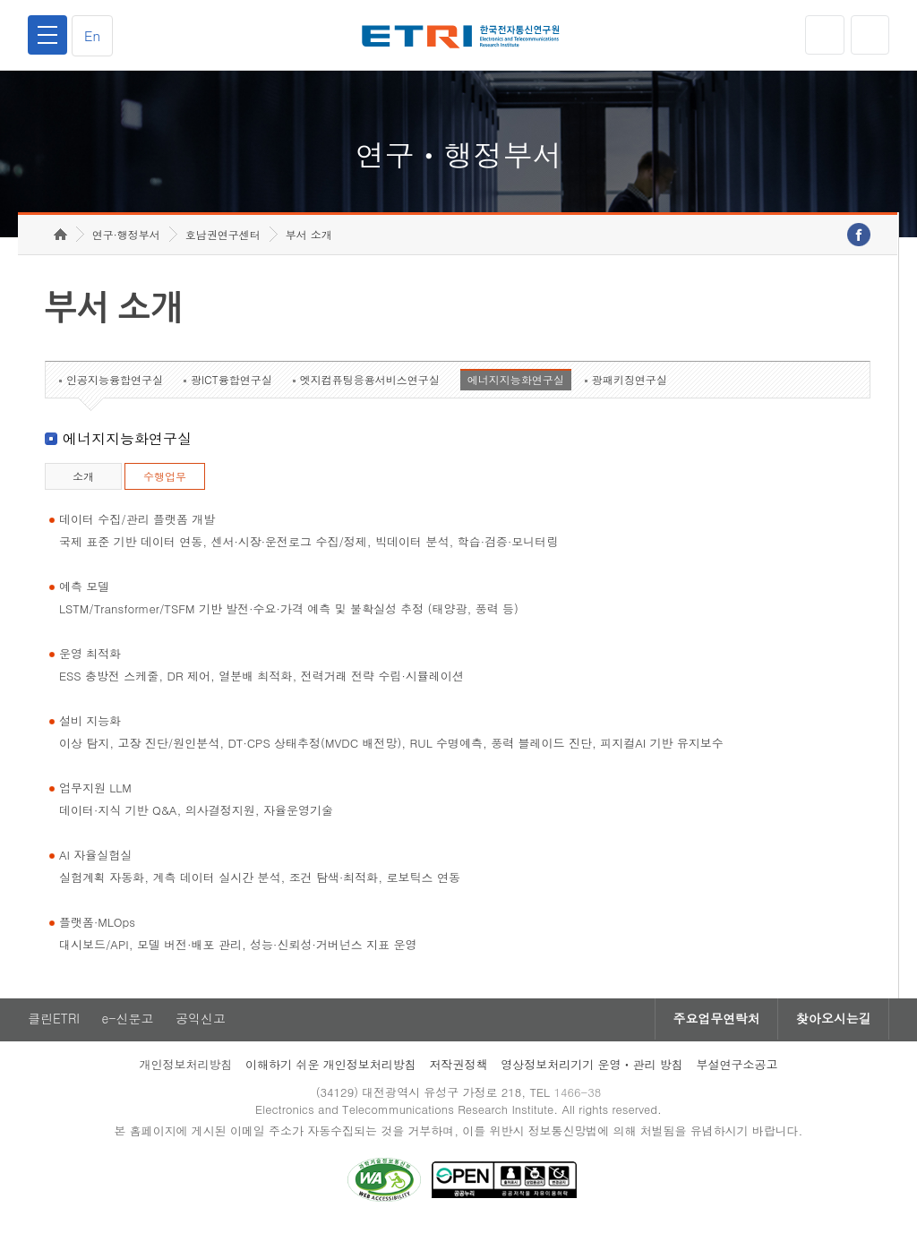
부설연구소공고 (737, 1067)
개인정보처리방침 (185, 1067)
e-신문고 (128, 1023)
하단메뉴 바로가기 (0, 0)
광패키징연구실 (629, 382)
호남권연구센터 (223, 237)
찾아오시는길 (832, 1023)
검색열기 (869, 35)
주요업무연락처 (714, 1023)
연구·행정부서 (126, 237)
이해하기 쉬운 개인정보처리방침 (330, 1067)
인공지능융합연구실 (114, 382)
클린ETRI (54, 1023)
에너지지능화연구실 (515, 382)
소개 (83, 479)
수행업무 (164, 479)
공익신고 (201, 1023)
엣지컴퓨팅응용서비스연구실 (370, 382)
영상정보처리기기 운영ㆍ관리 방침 (592, 1067)
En (93, 35)
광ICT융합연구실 (231, 382)
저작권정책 (458, 1067)
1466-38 (578, 1095)
